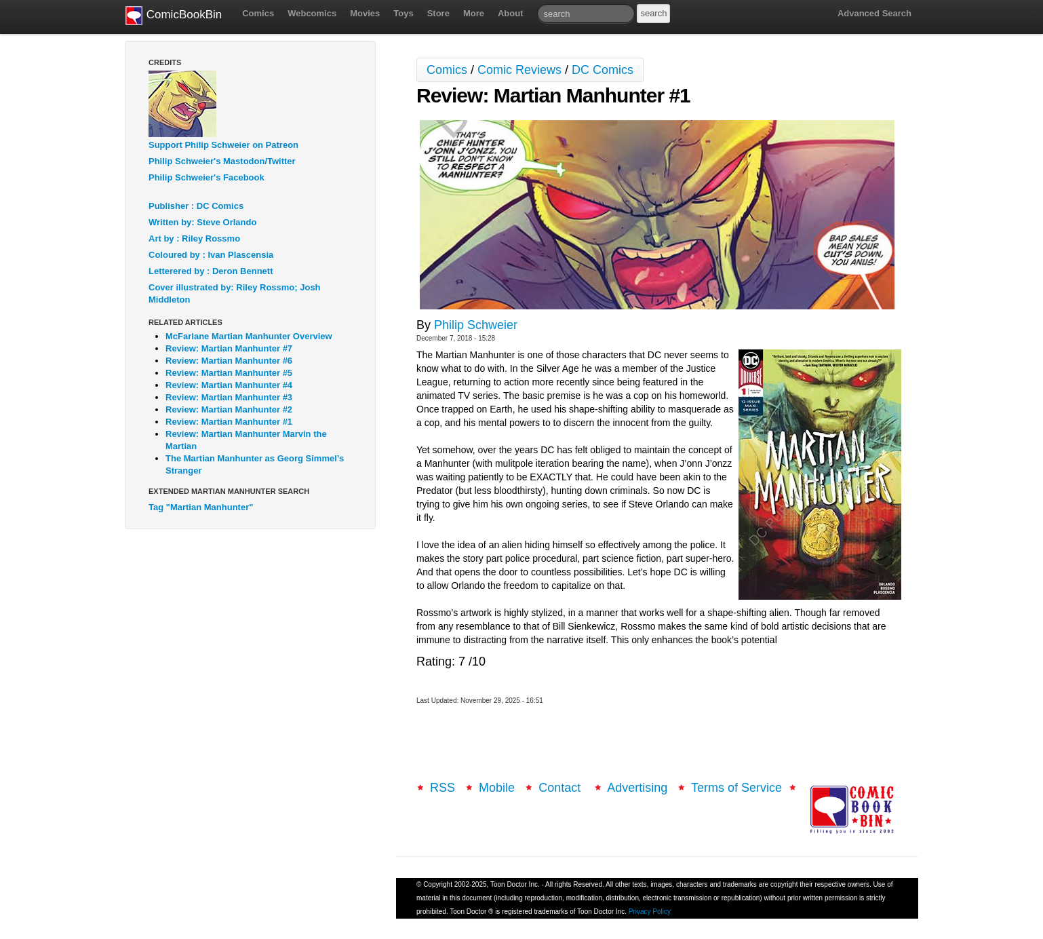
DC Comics (602, 70)
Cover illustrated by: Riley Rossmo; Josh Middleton (235, 293)
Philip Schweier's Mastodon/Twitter (222, 161)
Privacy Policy (650, 911)
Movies (365, 13)
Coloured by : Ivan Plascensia (211, 255)
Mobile (497, 787)
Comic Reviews (519, 70)
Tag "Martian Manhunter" (201, 507)
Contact (561, 787)
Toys (403, 13)
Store (438, 13)
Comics (258, 13)
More (473, 13)
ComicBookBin (173, 15)
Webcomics (312, 13)
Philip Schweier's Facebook (206, 177)
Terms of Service (736, 787)
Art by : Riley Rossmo (194, 238)
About (511, 13)
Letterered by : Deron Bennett (211, 271)
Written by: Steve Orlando (202, 222)
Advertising (637, 787)
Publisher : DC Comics (196, 206)
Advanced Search (874, 13)
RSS (442, 787)
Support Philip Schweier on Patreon (223, 145)
